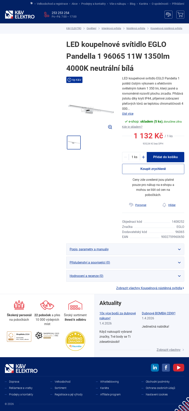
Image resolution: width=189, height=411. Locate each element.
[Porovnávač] (168, 15)
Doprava (14, 381)
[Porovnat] (137, 205)
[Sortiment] (75, 311)
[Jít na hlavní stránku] (31, 3)
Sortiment (60, 388)
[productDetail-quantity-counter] (134, 157)
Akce (75, 3)
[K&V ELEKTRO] (19, 14)
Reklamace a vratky (21, 388)
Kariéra (143, 3)
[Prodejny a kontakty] (47, 313)
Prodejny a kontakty (93, 3)
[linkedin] (155, 368)
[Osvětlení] (91, 28)
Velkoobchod (62, 381)
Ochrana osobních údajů (160, 388)
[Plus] (143, 157)
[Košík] (180, 15)
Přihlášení (177, 3)
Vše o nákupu (117, 3)
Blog (132, 3)
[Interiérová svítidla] (111, 28)
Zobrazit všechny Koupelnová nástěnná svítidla (150, 288)
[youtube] (178, 368)
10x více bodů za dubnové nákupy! (117, 315)
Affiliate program (110, 394)
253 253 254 (60, 13)
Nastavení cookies (157, 394)
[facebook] (166, 368)
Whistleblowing (109, 381)
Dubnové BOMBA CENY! (158, 313)
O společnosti (160, 3)
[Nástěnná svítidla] (135, 28)
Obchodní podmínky (158, 381)
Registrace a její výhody (69, 394)
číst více (127, 114)
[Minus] (125, 157)
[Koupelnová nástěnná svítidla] (166, 28)
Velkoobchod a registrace (52, 3)
